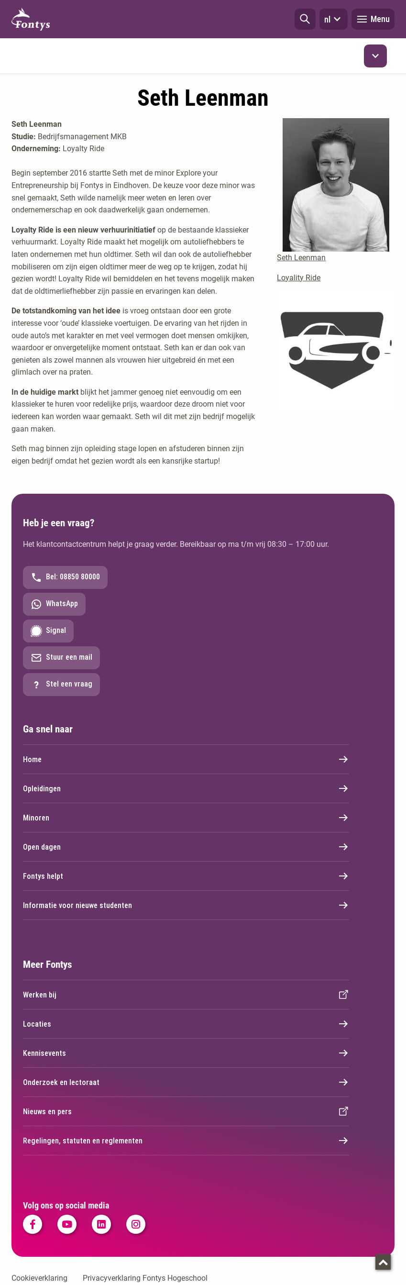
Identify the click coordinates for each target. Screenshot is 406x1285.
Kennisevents (186, 1053)
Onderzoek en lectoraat (186, 1082)
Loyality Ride (298, 277)
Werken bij (186, 994)
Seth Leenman (301, 257)
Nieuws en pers (186, 1111)
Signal (48, 631)
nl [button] (333, 19)
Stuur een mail (61, 658)
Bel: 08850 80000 (65, 577)
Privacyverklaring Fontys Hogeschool (145, 1278)
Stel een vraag (61, 684)
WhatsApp (54, 604)
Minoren (186, 817)
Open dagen (186, 847)
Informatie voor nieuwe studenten (186, 905)
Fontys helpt (186, 876)
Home (186, 759)
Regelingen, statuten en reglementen (186, 1140)
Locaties (186, 1024)
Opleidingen (186, 788)
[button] (305, 19)
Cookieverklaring (39, 1278)
